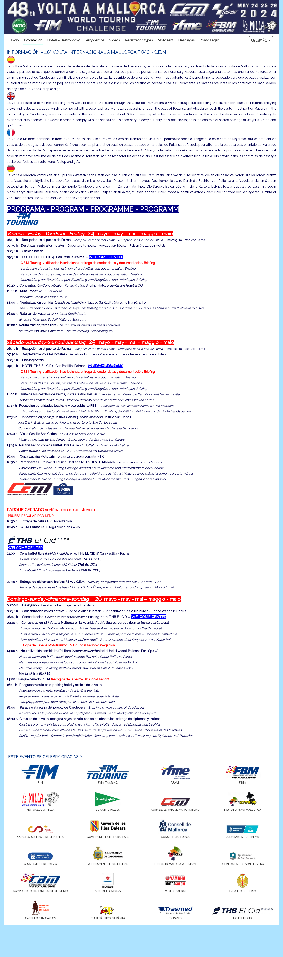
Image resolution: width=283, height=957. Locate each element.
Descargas (186, 40)
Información (33, 40)
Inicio (15, 40)
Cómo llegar (209, 40)
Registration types (139, 40)
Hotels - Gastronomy (63, 40)
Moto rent (165, 40)
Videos (114, 40)
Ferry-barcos (94, 40)
